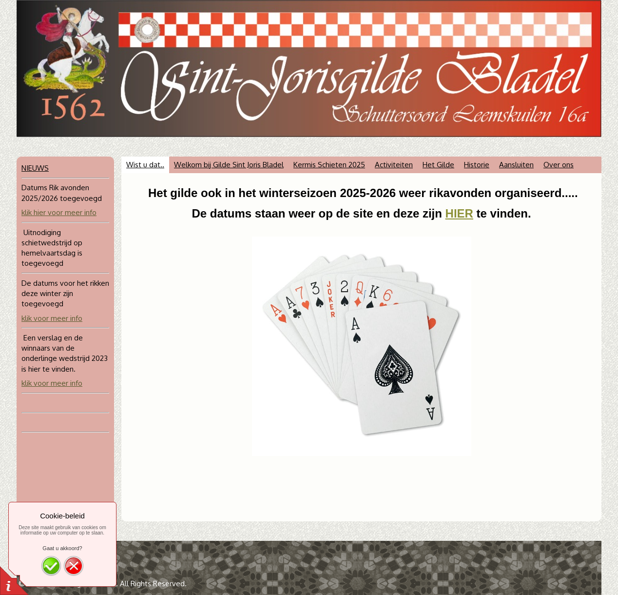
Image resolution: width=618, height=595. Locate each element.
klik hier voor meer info (59, 212)
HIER (459, 213)
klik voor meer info (51, 318)
